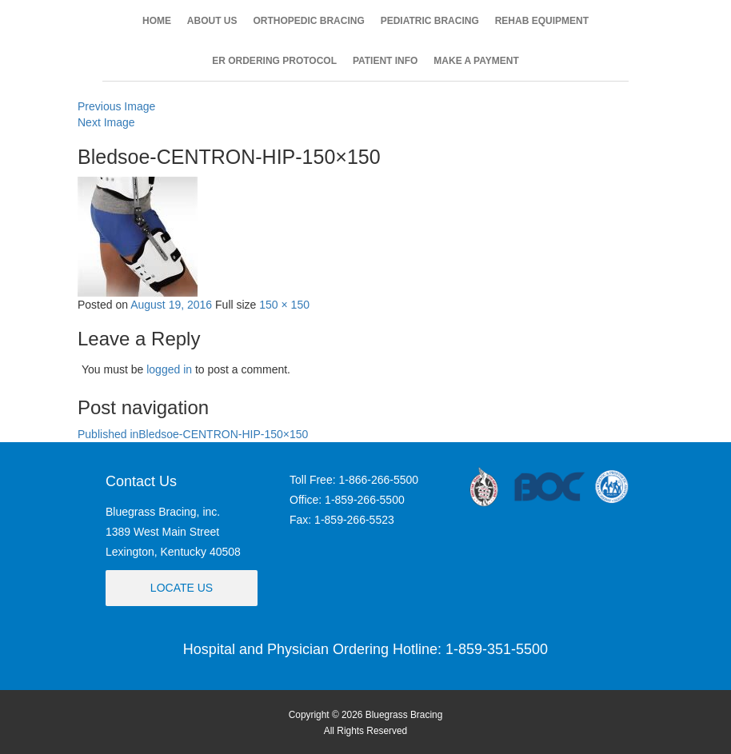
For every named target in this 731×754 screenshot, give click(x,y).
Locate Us (181, 587)
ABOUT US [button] (212, 20)
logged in (169, 369)
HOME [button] (156, 20)
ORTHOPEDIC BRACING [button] (308, 20)
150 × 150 (284, 304)
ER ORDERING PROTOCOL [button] (274, 60)
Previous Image (116, 106)
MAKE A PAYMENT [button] (475, 60)
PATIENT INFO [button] (385, 60)
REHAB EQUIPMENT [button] (542, 20)
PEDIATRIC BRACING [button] (430, 20)
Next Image (106, 122)
